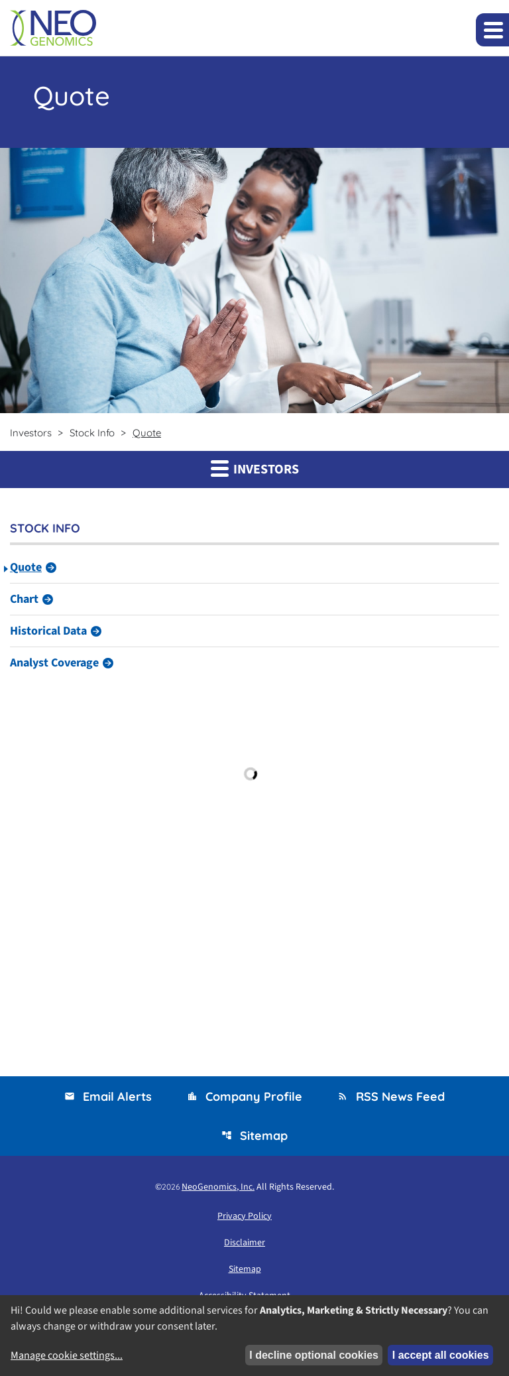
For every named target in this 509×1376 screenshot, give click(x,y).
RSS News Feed (391, 1096)
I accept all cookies (440, 1355)
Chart (24, 599)
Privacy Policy (244, 1216)
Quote (26, 567)
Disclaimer (244, 1242)
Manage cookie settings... (67, 1355)
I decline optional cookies (313, 1355)
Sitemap (254, 1135)
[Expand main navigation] (492, 29)
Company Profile (244, 1096)
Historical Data (48, 631)
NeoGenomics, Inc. (218, 1187)
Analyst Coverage (54, 663)
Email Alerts (108, 1096)
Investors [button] (255, 469)
